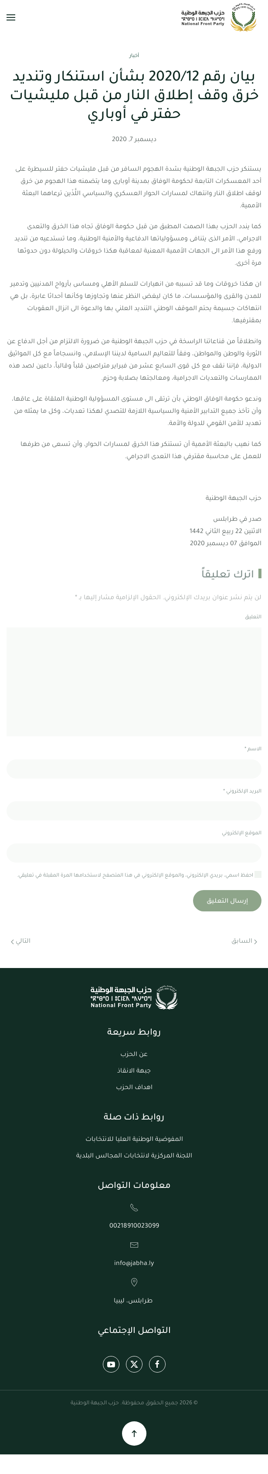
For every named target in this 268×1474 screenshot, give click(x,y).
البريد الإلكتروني (242, 792)
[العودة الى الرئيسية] (220, 17)
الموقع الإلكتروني (241, 834)
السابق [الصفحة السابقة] (244, 941)
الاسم (252, 749)
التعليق (253, 618)
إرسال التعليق (227, 901)
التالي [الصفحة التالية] (21, 941)
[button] (11, 17)
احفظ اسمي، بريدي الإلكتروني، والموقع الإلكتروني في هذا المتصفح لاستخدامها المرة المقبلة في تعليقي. (139, 875)
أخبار (134, 56)
